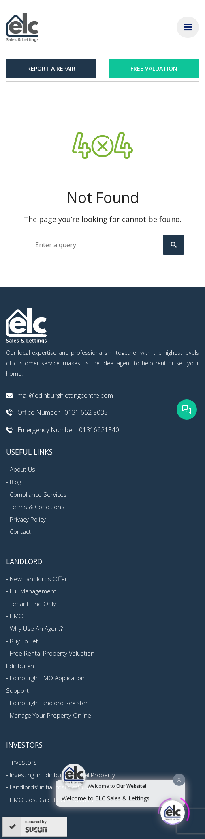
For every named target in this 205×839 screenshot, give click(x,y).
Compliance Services (38, 494)
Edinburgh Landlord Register (49, 703)
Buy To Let (24, 641)
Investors (23, 762)
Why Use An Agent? (36, 628)
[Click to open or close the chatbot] (172, 811)
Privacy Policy (28, 519)
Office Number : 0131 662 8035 (62, 412)
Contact (20, 531)
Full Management (33, 591)
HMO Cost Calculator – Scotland (53, 800)
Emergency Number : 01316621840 (68, 429)
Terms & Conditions (37, 507)
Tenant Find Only (33, 604)
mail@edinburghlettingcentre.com (65, 395)
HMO (16, 616)
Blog (15, 482)
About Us (22, 469)
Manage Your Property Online (50, 715)
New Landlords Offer (38, 579)
